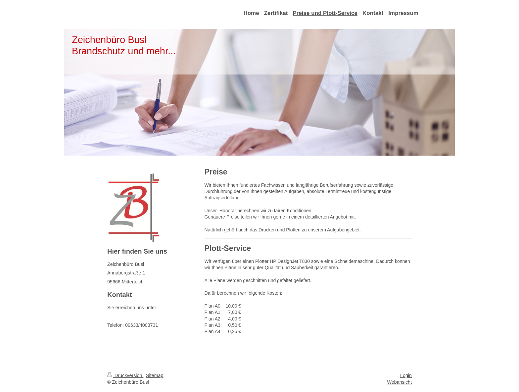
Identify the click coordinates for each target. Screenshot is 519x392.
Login (406, 375)
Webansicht (399, 382)
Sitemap (154, 375)
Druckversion (125, 375)
